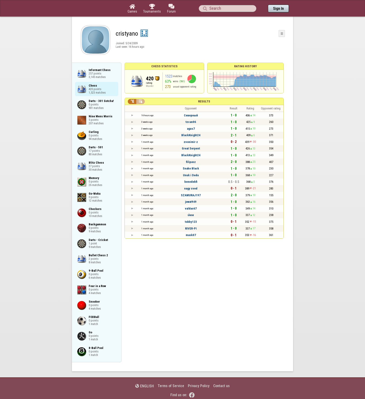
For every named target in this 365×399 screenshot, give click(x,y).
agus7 (191, 128)
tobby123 (191, 221)
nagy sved (190, 188)
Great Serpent (191, 148)
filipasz (191, 162)
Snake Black (191, 168)
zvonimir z (191, 142)
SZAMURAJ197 (191, 195)
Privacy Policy (199, 386)
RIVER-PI (191, 228)
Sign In (278, 8)
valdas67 (191, 208)
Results (204, 101)
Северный (191, 115)
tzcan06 (191, 122)
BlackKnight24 (190, 135)
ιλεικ (191, 215)
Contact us (221, 386)
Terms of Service (171, 386)
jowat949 (190, 201)
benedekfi (190, 181)
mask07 (191, 235)
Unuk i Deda (191, 175)
